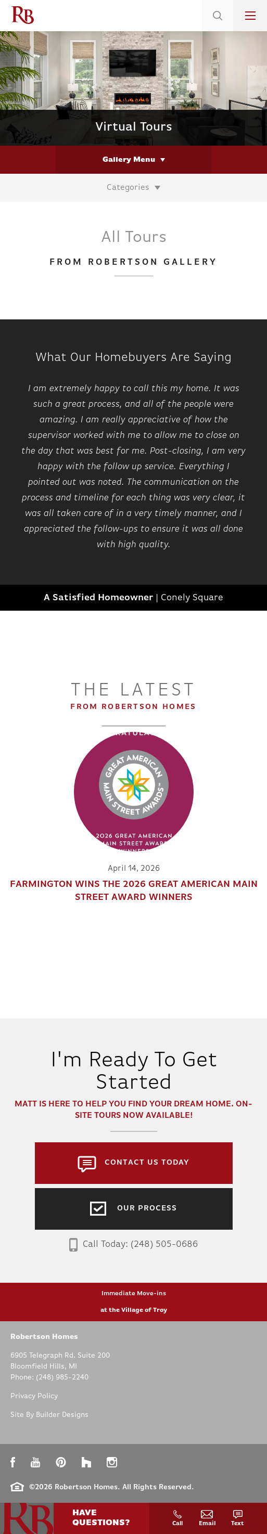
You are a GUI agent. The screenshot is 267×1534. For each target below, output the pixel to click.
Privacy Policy (34, 1396)
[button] (217, 28)
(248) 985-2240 (62, 1378)
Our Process (147, 1209)
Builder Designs (62, 1415)
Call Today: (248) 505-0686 (133, 1245)
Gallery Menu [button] (129, 160)
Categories (128, 188)
